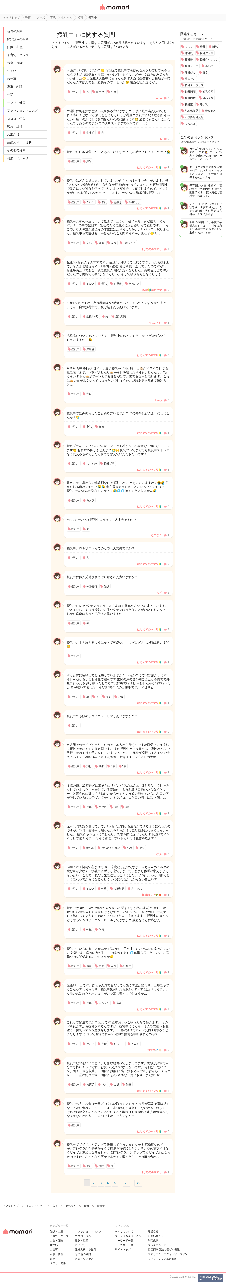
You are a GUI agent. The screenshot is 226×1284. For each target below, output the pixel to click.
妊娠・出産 (15, 47)
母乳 (202, 46)
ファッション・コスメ (22, 110)
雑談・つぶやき (18, 158)
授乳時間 (208, 91)
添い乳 (204, 104)
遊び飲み (210, 110)
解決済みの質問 (18, 39)
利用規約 (153, 1240)
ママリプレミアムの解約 (162, 1258)
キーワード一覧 (124, 1240)
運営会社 (153, 1231)
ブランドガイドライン (128, 1236)
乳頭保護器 (191, 110)
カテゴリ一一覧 (124, 1245)
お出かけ (13, 134)
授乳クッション (209, 59)
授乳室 (189, 104)
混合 (205, 72)
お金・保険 (15, 63)
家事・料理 (15, 87)
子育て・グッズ (18, 55)
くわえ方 (190, 123)
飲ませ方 (190, 78)
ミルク (189, 46)
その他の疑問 (16, 150)
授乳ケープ (191, 66)
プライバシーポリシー (161, 1245)
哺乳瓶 (189, 53)
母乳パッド (211, 66)
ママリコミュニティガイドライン (168, 1254)
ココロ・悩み (16, 118)
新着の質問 (15, 31)
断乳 (215, 46)
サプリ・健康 (16, 102)
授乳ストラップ (194, 85)
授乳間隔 (190, 91)
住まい (11, 71)
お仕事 (11, 79)
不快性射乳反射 (194, 117)
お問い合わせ (156, 1236)
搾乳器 (189, 59)
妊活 (10, 94)
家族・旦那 (15, 126)
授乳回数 (190, 98)
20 (126, 1183)
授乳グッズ (206, 53)
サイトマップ (123, 1249)
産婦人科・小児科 (19, 142)
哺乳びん (190, 72)
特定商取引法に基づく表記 (164, 1249)
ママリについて (124, 1231)
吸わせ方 (208, 98)
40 (138, 1183)
